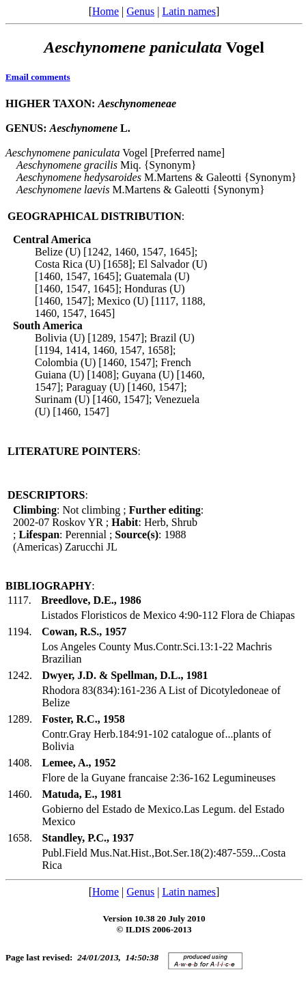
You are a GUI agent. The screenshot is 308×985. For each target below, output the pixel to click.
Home (105, 11)
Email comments (37, 77)
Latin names (189, 11)
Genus (140, 11)
